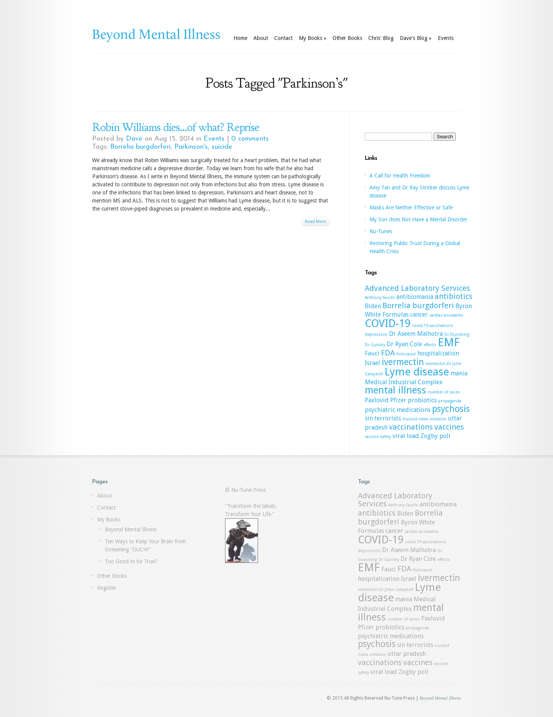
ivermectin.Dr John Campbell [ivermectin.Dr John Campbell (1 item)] (385, 589)
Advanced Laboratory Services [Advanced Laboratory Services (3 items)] (417, 288)
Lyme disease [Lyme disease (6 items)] (416, 371)
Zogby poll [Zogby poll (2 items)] (435, 436)
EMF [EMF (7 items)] (449, 342)
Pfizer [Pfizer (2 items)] (398, 400)
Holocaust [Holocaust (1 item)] (406, 354)
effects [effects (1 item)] (430, 344)
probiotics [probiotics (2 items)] (422, 400)
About (260, 38)
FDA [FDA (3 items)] (388, 352)
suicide (222, 147)
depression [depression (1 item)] (376, 334)
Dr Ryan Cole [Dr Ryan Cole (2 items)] (404, 344)
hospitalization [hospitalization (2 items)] (438, 353)
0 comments (250, 139)
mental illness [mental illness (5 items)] (395, 390)
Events (446, 38)
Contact (283, 38)
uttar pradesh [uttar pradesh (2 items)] (406, 653)
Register (106, 588)
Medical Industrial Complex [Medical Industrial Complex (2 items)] (403, 382)
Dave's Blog (416, 38)
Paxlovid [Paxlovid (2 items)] (377, 400)
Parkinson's (191, 147)
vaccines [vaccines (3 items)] (449, 427)
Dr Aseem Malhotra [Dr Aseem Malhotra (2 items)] (416, 333)
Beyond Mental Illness (131, 529)
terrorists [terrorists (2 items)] (387, 418)
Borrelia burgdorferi (140, 147)
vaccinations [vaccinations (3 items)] (411, 427)
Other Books (347, 38)
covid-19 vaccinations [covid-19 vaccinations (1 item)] (432, 325)
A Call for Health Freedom (399, 176)
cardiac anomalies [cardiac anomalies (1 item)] (446, 315)
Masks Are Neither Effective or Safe (411, 207)
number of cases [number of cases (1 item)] (444, 392)
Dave (134, 139)
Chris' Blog (381, 38)
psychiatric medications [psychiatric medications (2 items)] (397, 409)
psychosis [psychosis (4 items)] (451, 408)
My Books (312, 38)
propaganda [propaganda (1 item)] (449, 400)
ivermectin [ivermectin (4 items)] (403, 362)
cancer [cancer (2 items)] (419, 314)
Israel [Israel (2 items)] (372, 363)
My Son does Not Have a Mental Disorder (418, 219)
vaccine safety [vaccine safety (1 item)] (378, 436)
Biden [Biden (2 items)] (373, 306)
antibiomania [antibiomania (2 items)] (414, 296)
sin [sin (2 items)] (369, 418)
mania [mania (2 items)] (458, 373)
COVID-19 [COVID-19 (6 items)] (388, 323)
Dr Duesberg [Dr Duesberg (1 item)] (456, 334)
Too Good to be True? (131, 561)
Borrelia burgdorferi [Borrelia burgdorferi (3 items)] (418, 305)
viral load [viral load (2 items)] (405, 436)
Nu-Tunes (380, 231)
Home (240, 38)
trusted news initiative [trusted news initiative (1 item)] (424, 419)
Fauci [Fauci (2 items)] (372, 353)
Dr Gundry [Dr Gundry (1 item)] (375, 344)
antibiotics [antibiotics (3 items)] (453, 296)
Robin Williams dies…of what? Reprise (175, 127)
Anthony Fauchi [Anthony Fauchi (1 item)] (380, 297)
